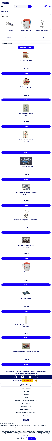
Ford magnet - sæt (26, 298)
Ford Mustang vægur (26, 87)
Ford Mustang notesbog (26, 113)
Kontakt (25, 371)
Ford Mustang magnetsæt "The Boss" (26, 192)
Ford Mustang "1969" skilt (26, 166)
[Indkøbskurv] (49, 6)
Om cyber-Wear (34, 373)
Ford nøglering (9, 30)
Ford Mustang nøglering (42, 30)
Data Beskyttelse (41, 371)
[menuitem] (2, 6)
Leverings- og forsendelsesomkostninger (26, 400)
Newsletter (19, 371)
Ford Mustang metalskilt (26, 140)
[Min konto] (45, 7)
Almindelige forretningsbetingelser (22, 373)
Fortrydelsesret (31, 371)
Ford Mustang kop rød (26, 60)
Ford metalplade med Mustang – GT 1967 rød (26, 351)
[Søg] (30, 6)
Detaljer (26, 73)
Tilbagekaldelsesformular (26, 409)
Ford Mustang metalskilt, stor (26, 245)
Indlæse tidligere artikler (26, 47)
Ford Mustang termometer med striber (26, 325)
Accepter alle (32, 438)
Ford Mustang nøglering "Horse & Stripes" (26, 219)
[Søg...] (23, 6)
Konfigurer (24, 438)
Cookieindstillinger (10, 371)
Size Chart (26, 391)
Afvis (18, 438)
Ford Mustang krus (26, 30)
